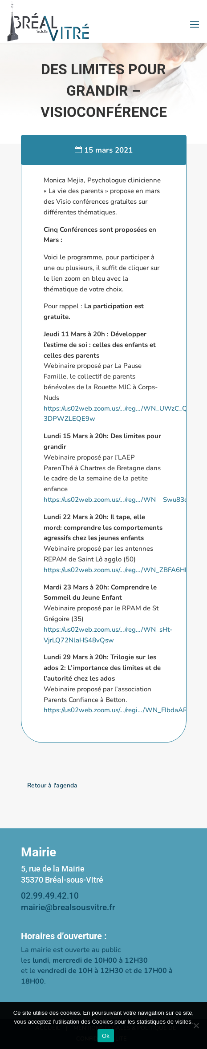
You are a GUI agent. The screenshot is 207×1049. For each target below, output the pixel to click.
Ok (106, 1036)
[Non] (195, 1025)
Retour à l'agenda (52, 785)
